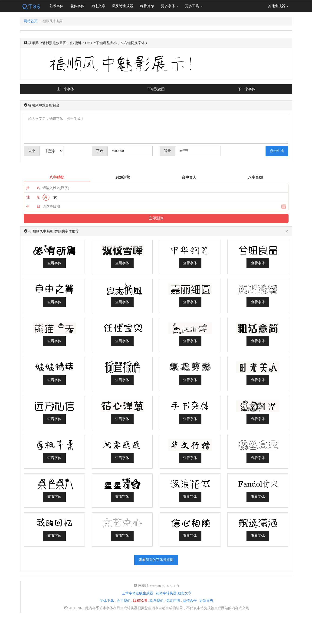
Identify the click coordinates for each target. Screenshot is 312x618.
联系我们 (157, 600)
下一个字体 (246, 89)
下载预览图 (156, 89)
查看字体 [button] (54, 263)
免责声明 (173, 600)
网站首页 (31, 21)
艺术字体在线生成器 (137, 593)
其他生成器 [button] (278, 6)
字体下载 (107, 600)
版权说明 (140, 600)
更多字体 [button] (169, 6)
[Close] (286, 231)
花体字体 (77, 6)
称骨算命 (147, 6)
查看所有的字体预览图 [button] (156, 560)
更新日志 (206, 600)
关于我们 (124, 600)
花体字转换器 (166, 593)
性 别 (33, 197)
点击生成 (277, 151)
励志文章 (98, 6)
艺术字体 (58, 5)
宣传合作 (190, 600)
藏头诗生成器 (122, 6)
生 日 (33, 206)
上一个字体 (65, 89)
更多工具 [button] (193, 6)
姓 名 (33, 188)
